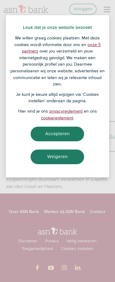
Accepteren (57, 133)
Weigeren (57, 156)
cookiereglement (57, 117)
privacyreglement (66, 111)
